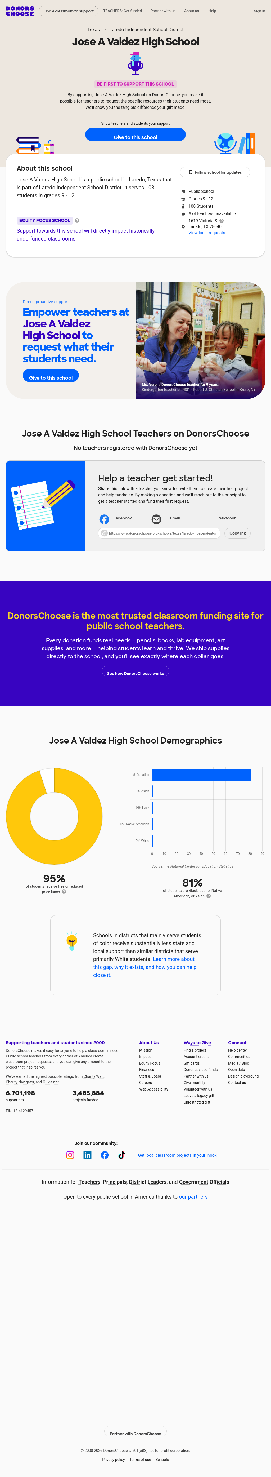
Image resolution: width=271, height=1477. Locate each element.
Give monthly (194, 1082)
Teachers (132, 273)
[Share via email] (174, 518)
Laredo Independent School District (146, 29)
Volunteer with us (198, 1089)
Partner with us (163, 11)
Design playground (243, 1076)
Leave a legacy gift (199, 1095)
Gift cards (192, 1063)
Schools (162, 1455)
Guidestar (50, 1082)
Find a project (195, 1050)
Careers (145, 1082)
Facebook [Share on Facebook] (116, 519)
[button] (174, 533)
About (101, 273)
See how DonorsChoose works (135, 671)
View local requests (206, 232)
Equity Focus (149, 1063)
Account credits (197, 1057)
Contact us (237, 1082)
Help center (237, 1050)
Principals (115, 1182)
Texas (93, 29)
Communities (239, 1057)
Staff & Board (150, 1076)
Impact (145, 1057)
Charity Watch (95, 1076)
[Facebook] (104, 1155)
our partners (193, 1197)
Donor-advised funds (201, 1069)
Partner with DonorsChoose (135, 1427)
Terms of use (140, 1455)
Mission (145, 1050)
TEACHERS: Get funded (122, 11)
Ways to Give (197, 1043)
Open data (236, 1069)
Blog (245, 1063)
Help (212, 11)
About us (191, 11)
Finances (146, 1069)
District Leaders (148, 1182)
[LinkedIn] (87, 1155)
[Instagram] (70, 1155)
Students (166, 273)
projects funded (102, 1095)
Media (233, 1063)
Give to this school (135, 135)
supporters (35, 1095)
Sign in (259, 11)
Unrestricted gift (197, 1102)
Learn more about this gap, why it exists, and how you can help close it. (145, 967)
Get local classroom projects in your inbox (177, 1155)
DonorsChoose (20, 11)
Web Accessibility (153, 1089)
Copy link (237, 533)
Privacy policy (113, 1455)
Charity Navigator (20, 1082)
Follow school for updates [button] (215, 172)
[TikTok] (121, 1155)
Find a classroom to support (69, 11)
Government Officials (204, 1182)
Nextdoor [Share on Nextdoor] (220, 518)
